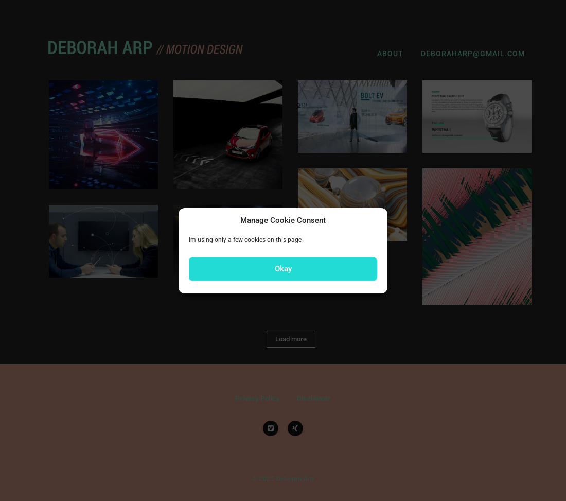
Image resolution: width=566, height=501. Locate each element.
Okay (283, 268)
